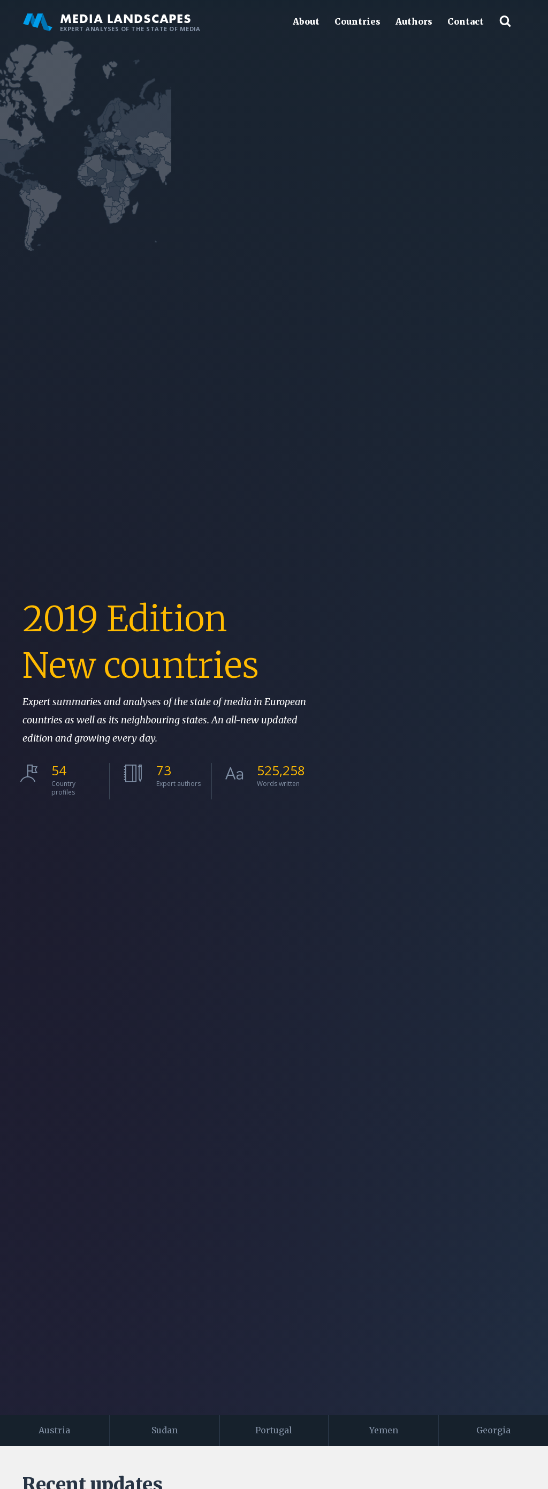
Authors (413, 21)
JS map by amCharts (521, 335)
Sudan (164, 1430)
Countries (357, 21)
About (306, 21)
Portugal (273, 1430)
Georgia (493, 1430)
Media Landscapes (111, 21)
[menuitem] (494, 723)
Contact (465, 21)
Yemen (383, 1430)
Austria (54, 1430)
